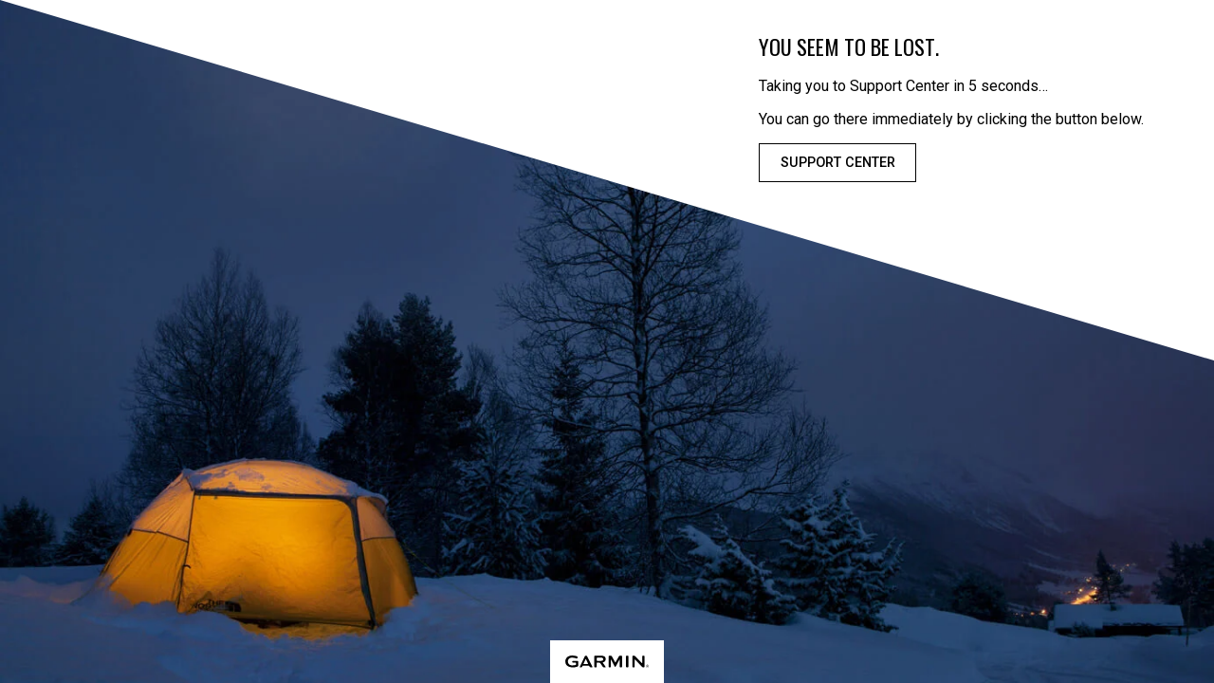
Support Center (838, 163)
